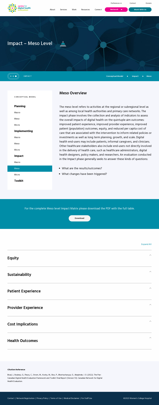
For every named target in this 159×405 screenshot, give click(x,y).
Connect (98, 9)
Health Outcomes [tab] (22, 341)
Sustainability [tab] (19, 275)
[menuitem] (115, 3)
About (52, 9)
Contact (133, 3)
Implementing (23, 131)
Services (63, 9)
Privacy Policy (42, 398)
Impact (135, 76)
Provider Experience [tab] (25, 308)
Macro (17, 112)
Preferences (115, 3)
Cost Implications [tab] (22, 324)
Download (79, 218)
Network (114, 9)
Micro (17, 125)
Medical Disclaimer (71, 398)
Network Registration (26, 398)
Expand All (146, 244)
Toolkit (18, 181)
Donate (149, 3)
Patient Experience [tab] (24, 291)
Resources (85, 9)
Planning (19, 106)
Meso (17, 119)
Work (74, 9)
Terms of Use (56, 398)
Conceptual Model (114, 76)
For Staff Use (86, 398)
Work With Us (140, 9)
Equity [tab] (13, 258)
